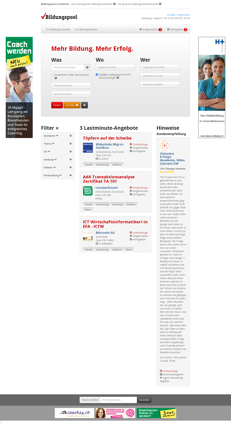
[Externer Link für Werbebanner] (74, 413)
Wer (145, 60)
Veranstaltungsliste (171, 374)
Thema (49, 143)
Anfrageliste (138, 151)
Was (56, 60)
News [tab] (88, 209)
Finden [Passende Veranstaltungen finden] (57, 105)
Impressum (184, 14)
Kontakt (171, 14)
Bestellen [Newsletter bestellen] (144, 399)
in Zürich (102, 158)
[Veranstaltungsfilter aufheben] (70, 175)
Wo (100, 60)
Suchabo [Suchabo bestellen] (72, 105)
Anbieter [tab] (117, 164)
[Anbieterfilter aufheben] (70, 167)
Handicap (50, 159)
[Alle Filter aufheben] (57, 128)
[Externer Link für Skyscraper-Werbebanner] (19, 87)
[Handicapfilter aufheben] (70, 159)
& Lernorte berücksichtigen (113, 76)
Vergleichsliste (139, 147)
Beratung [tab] (117, 204)
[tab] (57, 135)
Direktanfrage (169, 371)
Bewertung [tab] (102, 164)
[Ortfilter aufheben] (70, 151)
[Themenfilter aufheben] (70, 143)
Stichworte (51, 135)
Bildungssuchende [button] (58, 29)
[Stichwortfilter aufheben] (70, 135)
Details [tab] (88, 164)
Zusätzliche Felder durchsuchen (70, 76)
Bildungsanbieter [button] (86, 29)
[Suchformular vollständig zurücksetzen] (84, 105)
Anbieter (50, 167)
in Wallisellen (104, 243)
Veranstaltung (53, 175)
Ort (47, 151)
